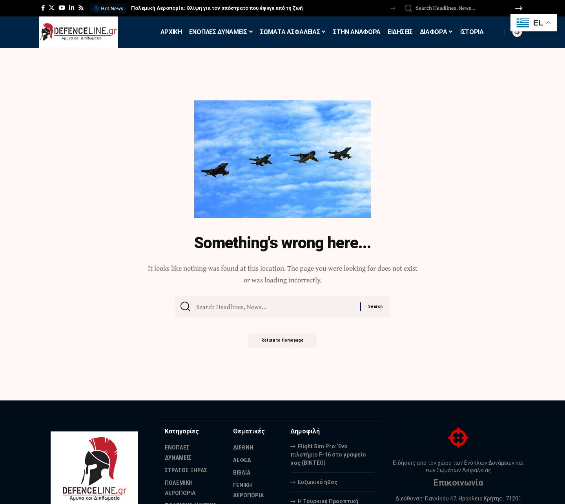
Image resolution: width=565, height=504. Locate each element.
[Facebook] (43, 8)
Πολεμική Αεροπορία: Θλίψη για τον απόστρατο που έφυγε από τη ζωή (217, 8)
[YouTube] (61, 8)
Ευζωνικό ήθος (317, 482)
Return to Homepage (282, 343)
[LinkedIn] (71, 8)
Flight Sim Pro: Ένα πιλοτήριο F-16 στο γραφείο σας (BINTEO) (328, 454)
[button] (393, 8)
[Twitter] (51, 8)
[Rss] (81, 8)
